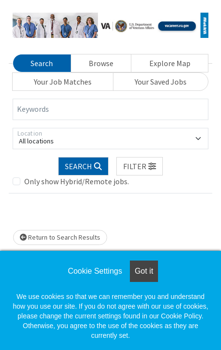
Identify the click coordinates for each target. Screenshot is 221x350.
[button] (139, 166)
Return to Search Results (60, 237)
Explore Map (169, 63)
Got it (144, 271)
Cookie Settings (95, 271)
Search (42, 63)
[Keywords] (110, 109)
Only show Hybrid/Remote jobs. (76, 181)
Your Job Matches (63, 82)
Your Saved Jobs (161, 82)
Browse (101, 63)
